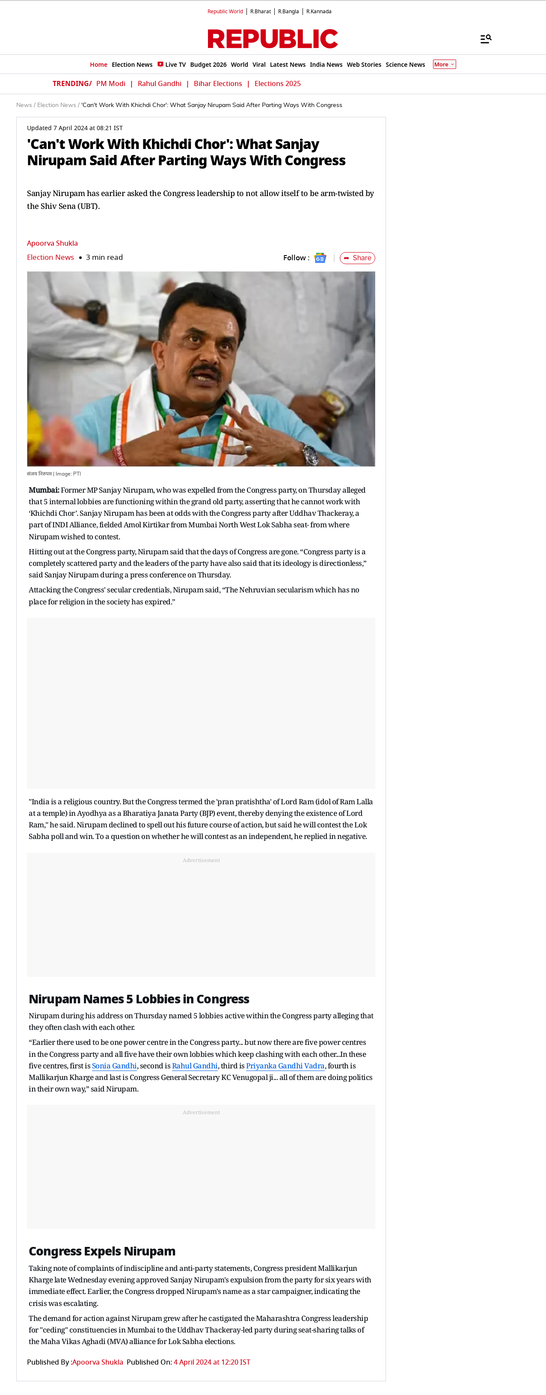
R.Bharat (260, 11)
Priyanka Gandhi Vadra (285, 1066)
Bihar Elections (218, 84)
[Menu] (482, 38)
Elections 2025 (278, 84)
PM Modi (110, 84)
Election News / (58, 105)
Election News (50, 257)
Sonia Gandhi (114, 1066)
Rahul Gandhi (159, 84)
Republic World (225, 11)
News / (26, 105)
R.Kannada (319, 11)
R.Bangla (288, 11)
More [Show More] (444, 64)
